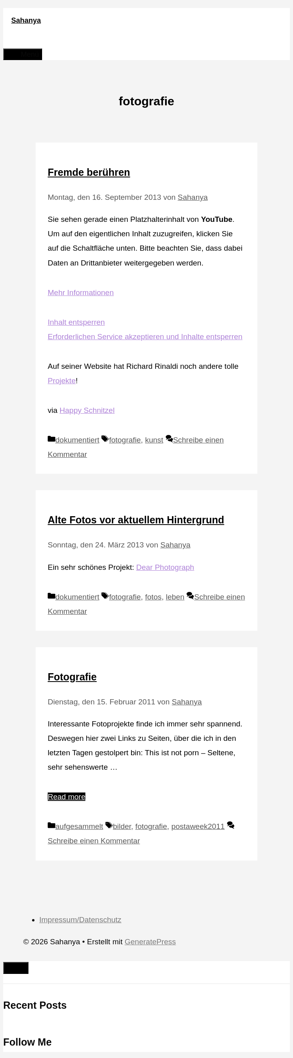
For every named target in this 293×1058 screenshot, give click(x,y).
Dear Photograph (165, 567)
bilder (122, 826)
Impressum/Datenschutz (80, 919)
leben (175, 597)
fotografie (125, 440)
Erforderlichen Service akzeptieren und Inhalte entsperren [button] (145, 336)
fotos (153, 597)
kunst (154, 440)
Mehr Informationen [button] (81, 292)
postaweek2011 (197, 826)
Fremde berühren (89, 172)
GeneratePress (150, 941)
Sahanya (26, 20)
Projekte (62, 380)
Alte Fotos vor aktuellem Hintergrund (136, 519)
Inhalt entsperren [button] (76, 322)
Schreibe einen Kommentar (94, 841)
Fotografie (72, 676)
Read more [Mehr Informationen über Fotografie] (66, 796)
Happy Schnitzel (87, 410)
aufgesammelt (79, 826)
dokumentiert (77, 440)
